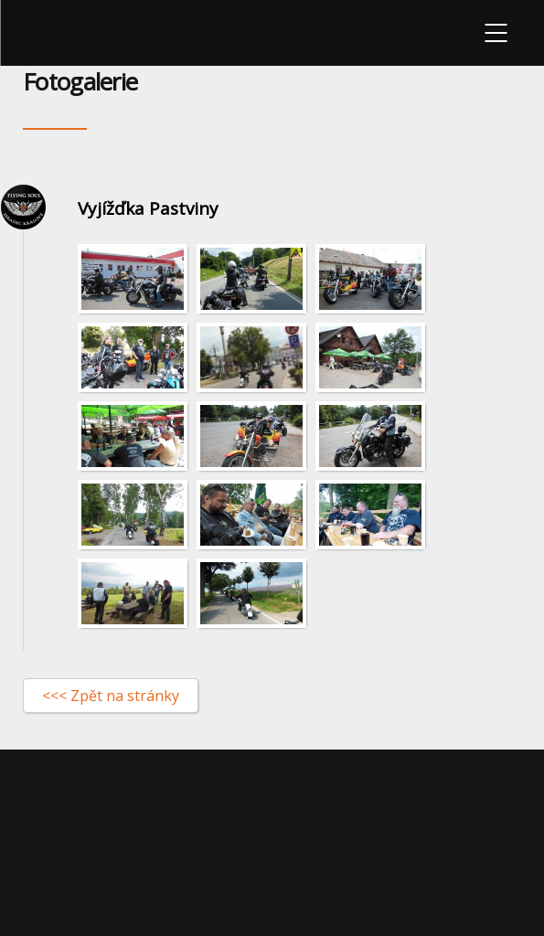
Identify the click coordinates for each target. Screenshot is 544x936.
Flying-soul (51, 33)
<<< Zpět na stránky (110, 696)
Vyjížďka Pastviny (148, 208)
